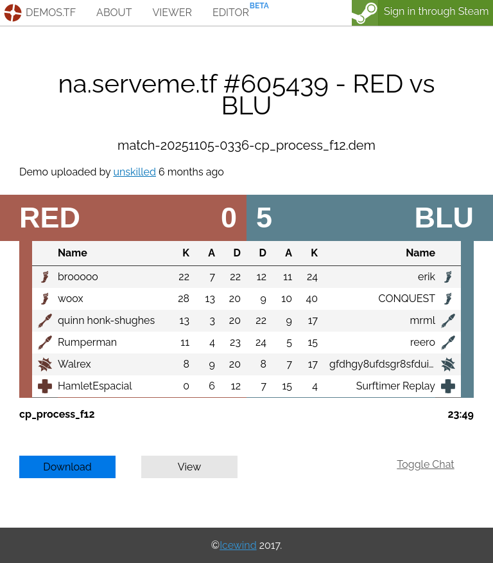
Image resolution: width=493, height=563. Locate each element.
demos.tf (51, 12)
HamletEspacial (95, 386)
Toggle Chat (425, 464)
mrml (422, 320)
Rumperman (87, 342)
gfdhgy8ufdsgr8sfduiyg (385, 364)
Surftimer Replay (395, 386)
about (114, 12)
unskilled (134, 172)
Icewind (238, 545)
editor (230, 12)
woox (70, 298)
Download (67, 467)
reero (422, 342)
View (190, 467)
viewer (172, 12)
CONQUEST (407, 298)
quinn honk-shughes (106, 320)
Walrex (74, 364)
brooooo (78, 277)
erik (426, 277)
